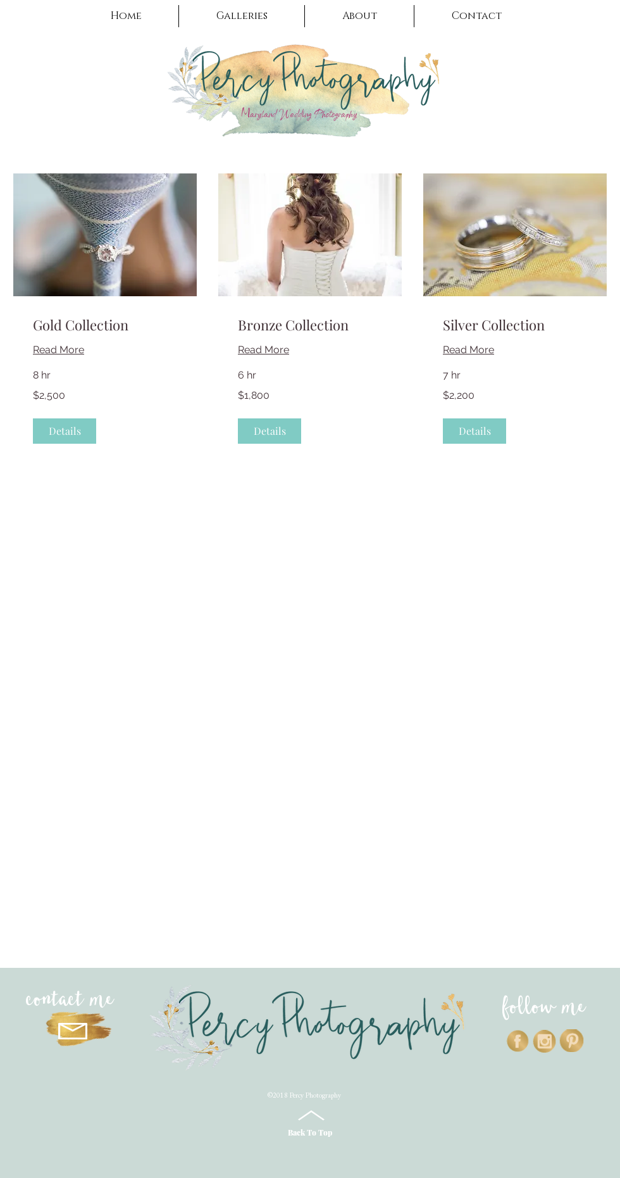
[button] (241, 16)
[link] (105, 325)
